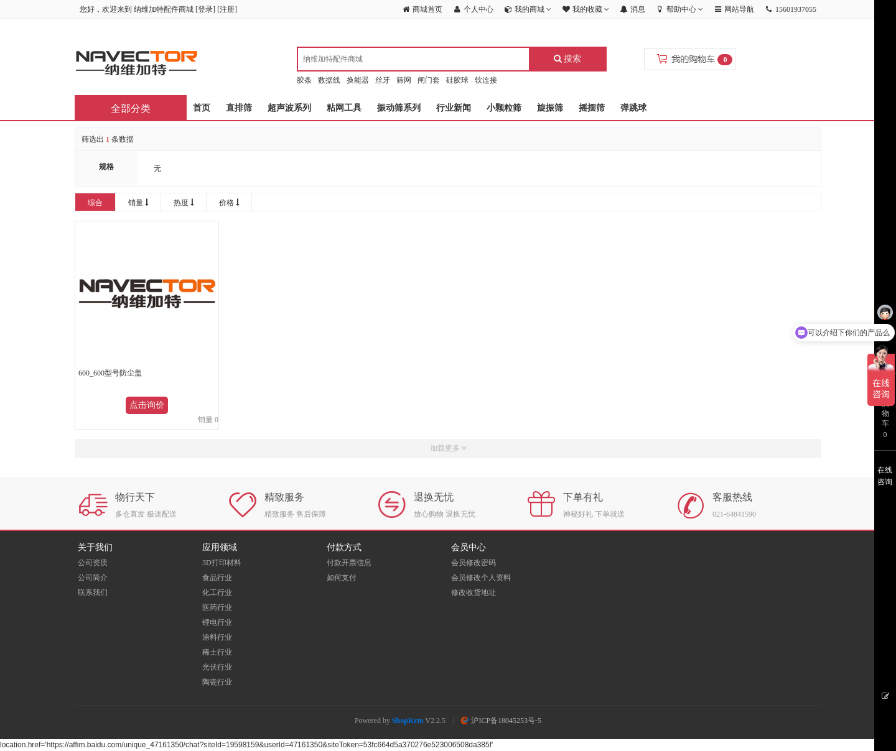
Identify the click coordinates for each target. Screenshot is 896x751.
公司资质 (93, 562)
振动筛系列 (399, 108)
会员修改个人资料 (481, 577)
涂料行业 (217, 637)
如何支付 (342, 577)
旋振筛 (550, 108)
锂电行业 (217, 622)
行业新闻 (453, 108)
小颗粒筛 (504, 108)
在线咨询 (884, 476)
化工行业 (217, 592)
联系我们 (93, 592)
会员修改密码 (473, 562)
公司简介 (93, 577)
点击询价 (146, 405)
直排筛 (239, 108)
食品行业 (217, 577)
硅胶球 (457, 80)
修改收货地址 (473, 592)
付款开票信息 (349, 562)
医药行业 (217, 607)
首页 (201, 108)
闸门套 (429, 80)
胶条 (304, 80)
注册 (227, 9)
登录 (205, 9)
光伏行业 (217, 667)
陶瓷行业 (217, 682)
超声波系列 (289, 108)
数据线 (329, 80)
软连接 (486, 80)
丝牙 (382, 80)
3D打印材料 (221, 562)
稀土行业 (217, 652)
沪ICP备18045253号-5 (500, 720)
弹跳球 (633, 108)
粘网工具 (344, 108)
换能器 (358, 80)
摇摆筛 (592, 108)
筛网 (403, 80)
